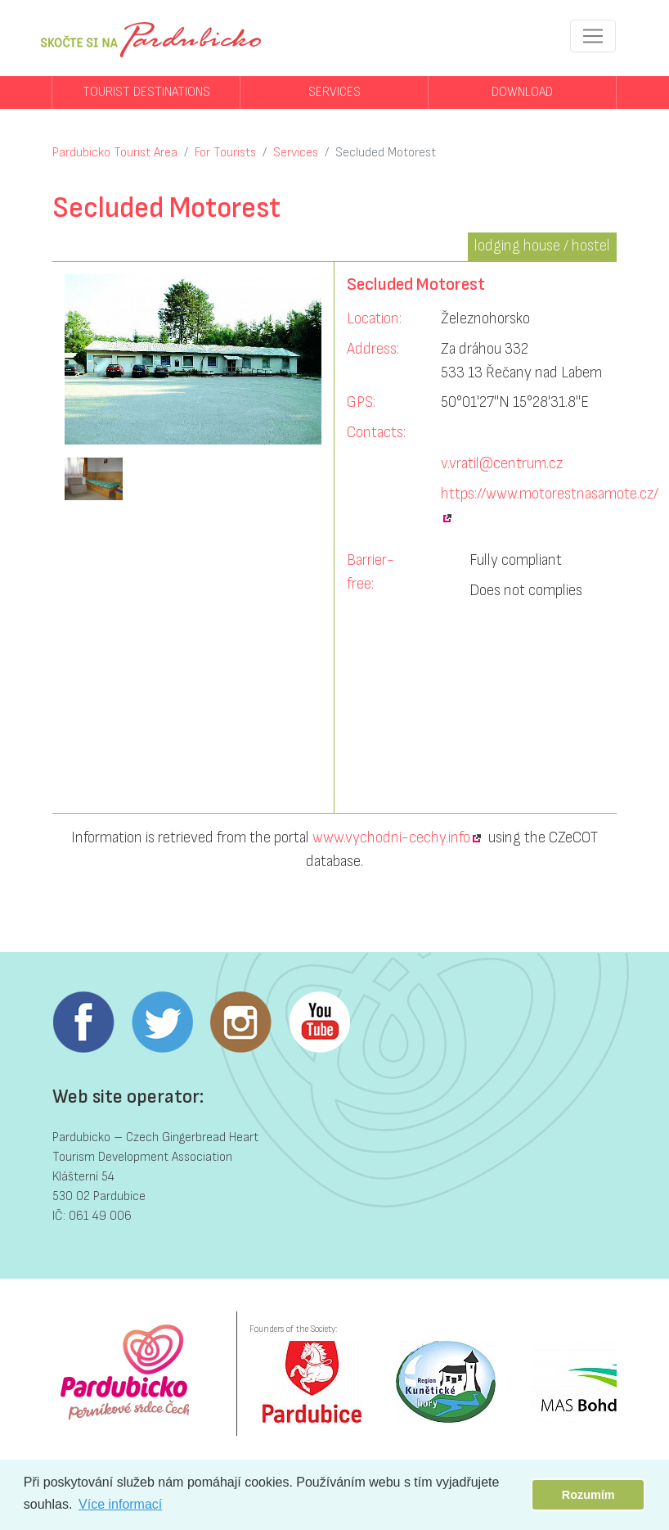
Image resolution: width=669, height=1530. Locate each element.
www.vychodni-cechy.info (391, 837)
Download (522, 92)
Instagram (240, 1022)
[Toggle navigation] (593, 36)
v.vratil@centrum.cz (502, 463)
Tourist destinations (146, 92)
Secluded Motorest (385, 152)
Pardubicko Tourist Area (114, 152)
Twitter (162, 1022)
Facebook (83, 1022)
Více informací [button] (120, 1504)
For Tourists (225, 152)
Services (334, 92)
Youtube (319, 1022)
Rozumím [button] (588, 1494)
